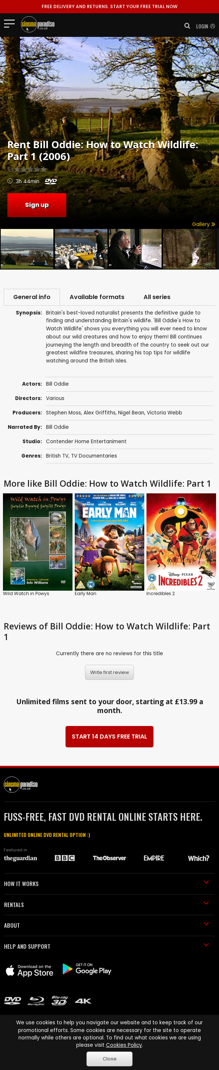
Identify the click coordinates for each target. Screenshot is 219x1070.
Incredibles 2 (160, 593)
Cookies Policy (124, 1045)
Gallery (203, 224)
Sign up (37, 205)
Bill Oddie (57, 427)
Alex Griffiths (100, 412)
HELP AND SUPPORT (106, 946)
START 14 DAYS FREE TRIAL (109, 736)
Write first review (109, 672)
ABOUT (106, 925)
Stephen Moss (63, 412)
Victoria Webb (164, 412)
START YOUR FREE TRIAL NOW (109, 6)
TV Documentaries (94, 455)
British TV (57, 455)
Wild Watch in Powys (26, 593)
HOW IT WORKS (106, 883)
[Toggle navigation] (12, 23)
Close (110, 1059)
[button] (185, 25)
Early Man (85, 593)
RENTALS (106, 904)
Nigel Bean (131, 412)
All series (157, 297)
